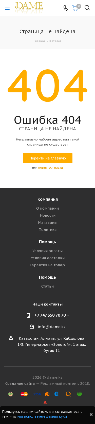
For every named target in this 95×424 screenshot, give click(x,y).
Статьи (47, 286)
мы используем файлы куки (42, 416)
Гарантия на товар (47, 265)
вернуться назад (50, 167)
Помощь (47, 241)
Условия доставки (48, 257)
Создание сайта (20, 383)
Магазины (47, 222)
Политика (48, 229)
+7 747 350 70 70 (50, 315)
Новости (47, 215)
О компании (47, 208)
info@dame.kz (52, 326)
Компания (47, 199)
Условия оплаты (47, 250)
